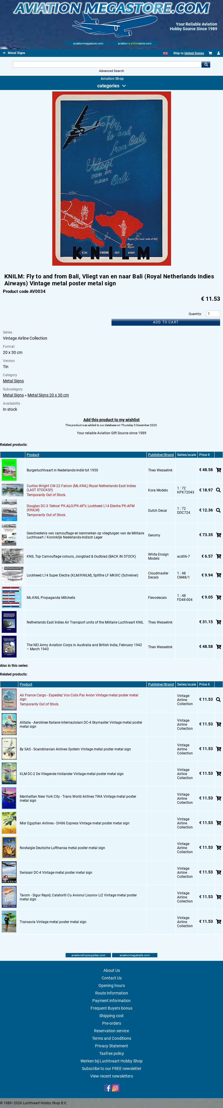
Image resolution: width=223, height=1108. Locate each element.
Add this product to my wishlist (111, 419)
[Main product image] (111, 264)
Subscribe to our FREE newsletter (111, 1068)
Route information (111, 993)
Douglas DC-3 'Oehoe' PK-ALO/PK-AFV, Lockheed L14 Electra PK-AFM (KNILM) (80, 508)
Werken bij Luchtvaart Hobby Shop (111, 1061)
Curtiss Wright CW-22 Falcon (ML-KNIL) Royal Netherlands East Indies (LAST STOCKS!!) (81, 488)
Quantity (195, 314)
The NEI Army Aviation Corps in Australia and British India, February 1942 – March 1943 (84, 647)
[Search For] (107, 64)
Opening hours (111, 985)
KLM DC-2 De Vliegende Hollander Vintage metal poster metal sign (72, 774)
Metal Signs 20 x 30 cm (48, 395)
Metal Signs (13, 381)
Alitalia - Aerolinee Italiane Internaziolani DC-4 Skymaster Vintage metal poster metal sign (81, 724)
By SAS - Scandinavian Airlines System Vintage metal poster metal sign (75, 749)
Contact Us (112, 978)
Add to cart (166, 322)
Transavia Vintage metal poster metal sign (53, 922)
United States (194, 53)
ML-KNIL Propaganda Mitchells (51, 598)
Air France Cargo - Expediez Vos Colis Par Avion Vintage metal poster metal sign (79, 697)
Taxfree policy (111, 1053)
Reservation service (111, 1030)
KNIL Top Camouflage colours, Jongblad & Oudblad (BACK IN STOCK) (81, 556)
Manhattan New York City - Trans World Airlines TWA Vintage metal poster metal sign (78, 798)
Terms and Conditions (111, 1038)
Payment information (111, 1000)
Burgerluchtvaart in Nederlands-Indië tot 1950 (62, 470)
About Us (111, 970)
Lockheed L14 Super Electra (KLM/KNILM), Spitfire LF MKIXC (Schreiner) (82, 575)
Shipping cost (111, 1015)
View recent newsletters (111, 1076)
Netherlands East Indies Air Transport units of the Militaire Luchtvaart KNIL (85, 622)
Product (33, 455)
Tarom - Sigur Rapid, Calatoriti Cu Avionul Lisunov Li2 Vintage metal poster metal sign (78, 897)
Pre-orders (111, 1023)
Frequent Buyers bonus (111, 1008)
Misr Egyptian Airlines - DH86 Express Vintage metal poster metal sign (75, 823)
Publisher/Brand (161, 455)
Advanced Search (111, 71)
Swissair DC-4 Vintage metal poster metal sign (56, 873)
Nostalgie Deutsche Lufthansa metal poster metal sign (62, 848)
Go (206, 64)
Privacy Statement (111, 1046)
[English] (165, 53)
